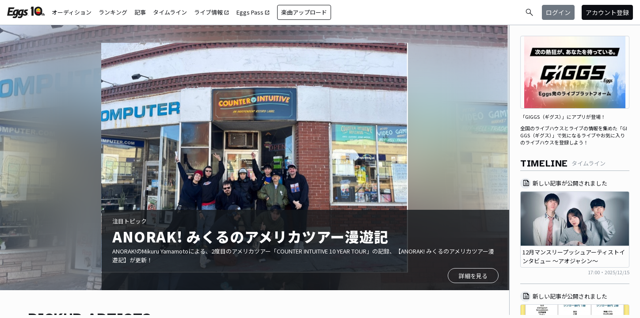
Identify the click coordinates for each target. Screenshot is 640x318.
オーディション (71, 12)
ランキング (113, 12)
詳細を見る (473, 276)
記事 (140, 12)
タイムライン (170, 12)
